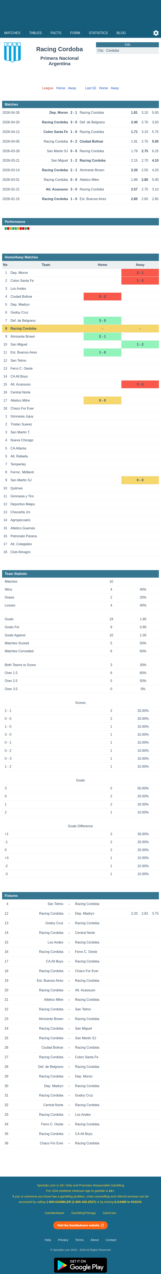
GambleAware (54, 1213)
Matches (12, 33)
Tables (35, 33)
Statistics (98, 33)
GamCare (109, 1213)
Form (75, 33)
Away (72, 88)
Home (60, 88)
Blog (121, 33)
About (95, 1240)
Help (48, 1240)
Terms (79, 1240)
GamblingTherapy (83, 1213)
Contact (111, 1240)
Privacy (63, 1240)
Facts (56, 33)
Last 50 (90, 88)
